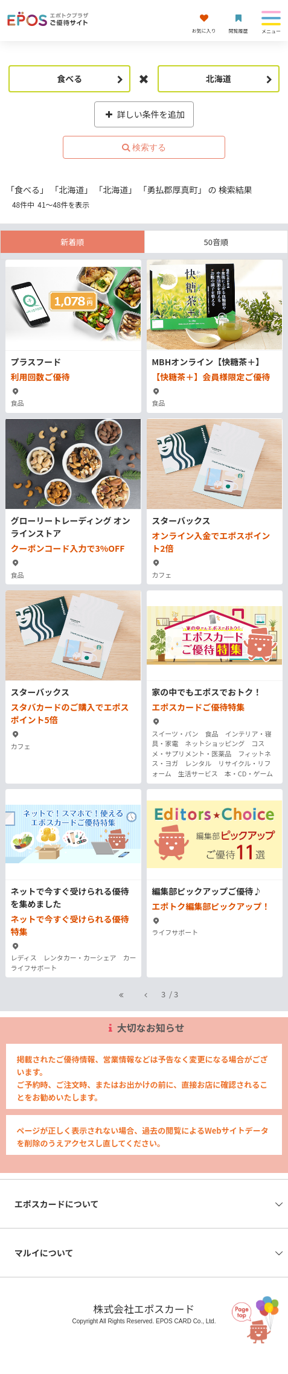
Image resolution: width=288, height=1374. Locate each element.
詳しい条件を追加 (144, 114)
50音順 (216, 242)
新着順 (72, 242)
